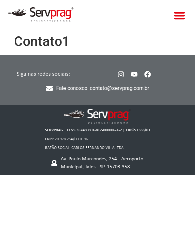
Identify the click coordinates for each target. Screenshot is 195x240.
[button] (180, 15)
